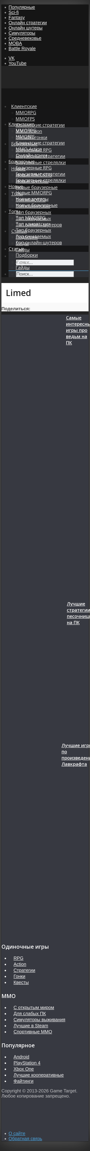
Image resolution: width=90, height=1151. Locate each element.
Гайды (23, 267)
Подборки (27, 255)
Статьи (16, 249)
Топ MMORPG (31, 217)
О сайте (17, 1133)
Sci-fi (14, 12)
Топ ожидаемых (33, 236)
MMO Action (29, 149)
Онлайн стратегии (28, 22)
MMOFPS (25, 119)
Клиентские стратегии (40, 125)
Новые (16, 186)
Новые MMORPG (34, 193)
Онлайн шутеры (25, 27)
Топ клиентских (33, 224)
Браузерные (22, 161)
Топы (14, 211)
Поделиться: (15, 308)
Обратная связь (25, 1138)
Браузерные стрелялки (41, 162)
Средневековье (25, 38)
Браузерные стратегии (40, 174)
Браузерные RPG (34, 168)
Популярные (22, 7)
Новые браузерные (37, 187)
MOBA (15, 43)
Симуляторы (22, 32)
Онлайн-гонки (31, 155)
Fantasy (17, 17)
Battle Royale (22, 48)
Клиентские (21, 124)
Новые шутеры (32, 199)
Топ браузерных (33, 212)
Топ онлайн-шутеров (39, 242)
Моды (22, 261)
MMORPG (26, 130)
